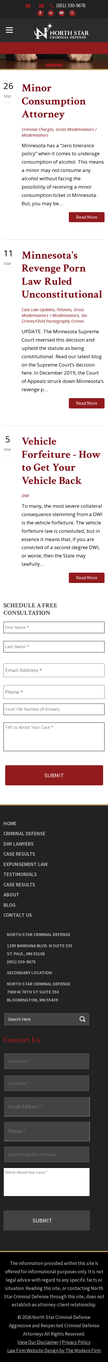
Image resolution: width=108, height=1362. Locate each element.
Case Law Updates (38, 309)
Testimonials (20, 874)
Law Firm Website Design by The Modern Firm (54, 1350)
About (11, 894)
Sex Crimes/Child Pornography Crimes (54, 318)
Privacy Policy (76, 1342)
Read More (86, 217)
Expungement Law (25, 864)
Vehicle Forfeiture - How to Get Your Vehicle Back (61, 461)
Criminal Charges (37, 129)
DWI (25, 495)
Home (9, 823)
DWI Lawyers (18, 843)
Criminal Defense (24, 833)
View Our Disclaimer (38, 1342)
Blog (9, 905)
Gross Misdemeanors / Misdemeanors (53, 312)
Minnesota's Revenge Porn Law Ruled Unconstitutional (62, 275)
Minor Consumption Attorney (54, 101)
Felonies (64, 309)
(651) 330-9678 (70, 5)
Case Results (19, 853)
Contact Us (17, 915)
